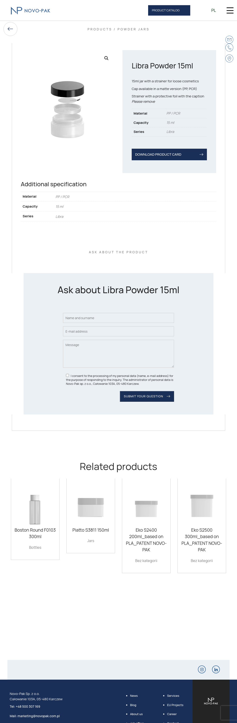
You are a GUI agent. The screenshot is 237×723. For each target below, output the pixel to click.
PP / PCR (173, 113)
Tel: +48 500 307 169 (25, 706)
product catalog (166, 10)
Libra (170, 131)
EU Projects (175, 705)
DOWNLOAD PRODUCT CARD (158, 154)
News (134, 696)
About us (136, 714)
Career (172, 714)
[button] (106, 58)
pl (213, 10)
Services (173, 696)
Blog (133, 705)
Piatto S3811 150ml (90, 530)
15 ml (170, 122)
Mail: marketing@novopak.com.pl (35, 716)
